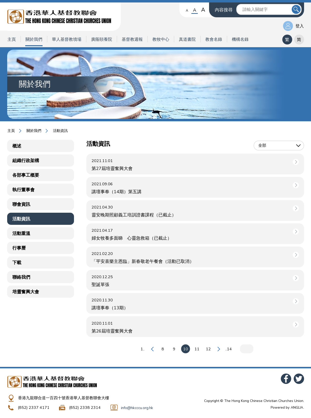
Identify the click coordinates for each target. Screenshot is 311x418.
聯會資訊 (21, 204)
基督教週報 (132, 39)
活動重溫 (21, 233)
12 (208, 349)
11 (196, 349)
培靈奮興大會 (25, 292)
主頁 (11, 39)
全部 (262, 145)
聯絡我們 (21, 277)
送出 (296, 9)
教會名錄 (213, 39)
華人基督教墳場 (66, 39)
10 (185, 349)
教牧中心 (160, 39)
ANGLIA (297, 407)
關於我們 (33, 39)
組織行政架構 (25, 161)
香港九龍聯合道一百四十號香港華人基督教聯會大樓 (63, 398)
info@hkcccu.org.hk (137, 408)
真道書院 (187, 39)
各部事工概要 (25, 175)
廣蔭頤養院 (101, 39)
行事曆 (19, 248)
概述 (16, 146)
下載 (16, 263)
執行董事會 (23, 190)
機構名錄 (240, 39)
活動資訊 (60, 130)
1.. (142, 349)
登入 (299, 26)
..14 (228, 349)
